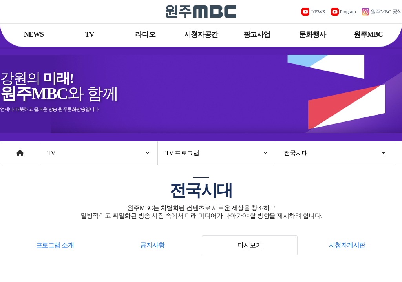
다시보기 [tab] (250, 245)
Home (7, 149)
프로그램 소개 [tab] (55, 245)
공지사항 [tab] (152, 245)
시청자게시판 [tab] (347, 245)
